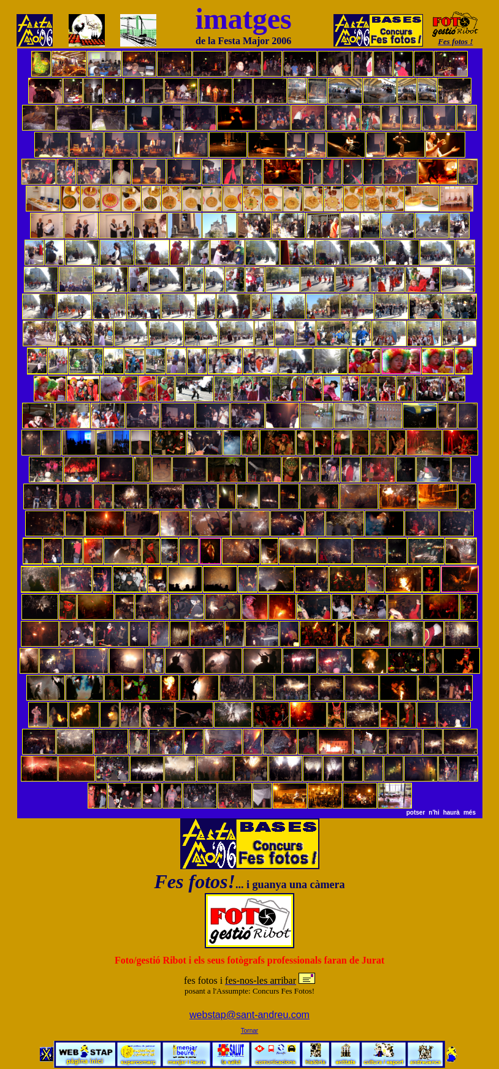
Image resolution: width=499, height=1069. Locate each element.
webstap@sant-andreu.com (249, 1015)
